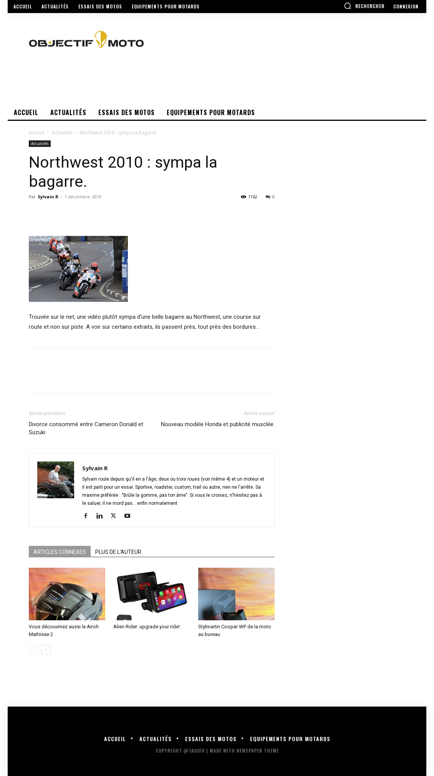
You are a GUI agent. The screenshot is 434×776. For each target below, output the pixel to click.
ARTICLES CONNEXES (59, 552)
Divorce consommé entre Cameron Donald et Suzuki (86, 428)
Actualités (62, 132)
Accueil (36, 132)
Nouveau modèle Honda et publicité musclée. (218, 424)
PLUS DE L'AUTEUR (118, 552)
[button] (364, 6)
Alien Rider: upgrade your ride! (146, 626)
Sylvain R (48, 196)
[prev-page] (33, 649)
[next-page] (46, 649)
